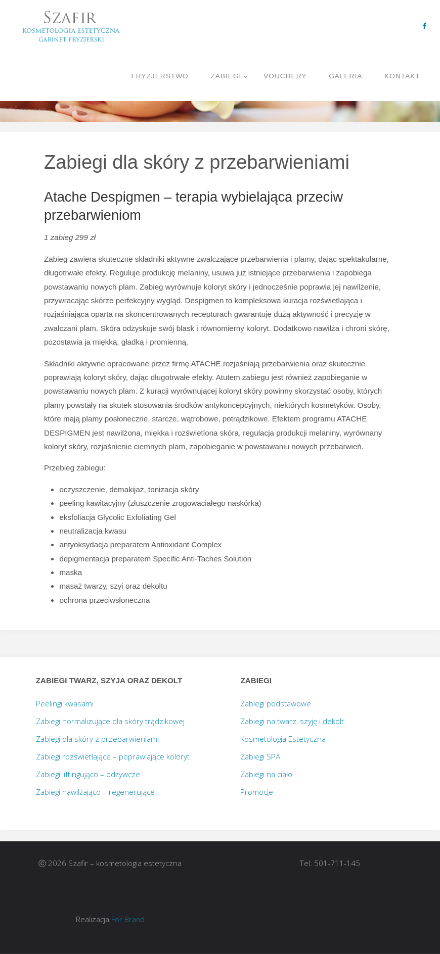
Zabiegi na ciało (266, 774)
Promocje (256, 792)
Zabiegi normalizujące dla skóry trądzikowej (110, 721)
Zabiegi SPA (260, 756)
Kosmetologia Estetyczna (283, 739)
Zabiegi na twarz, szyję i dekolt (292, 721)
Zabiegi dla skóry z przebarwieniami (97, 739)
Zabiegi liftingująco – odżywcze (88, 774)
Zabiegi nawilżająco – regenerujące (95, 792)
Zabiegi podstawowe (275, 703)
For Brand (128, 919)
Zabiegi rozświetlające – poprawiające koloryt (113, 756)
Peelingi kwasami (65, 703)
